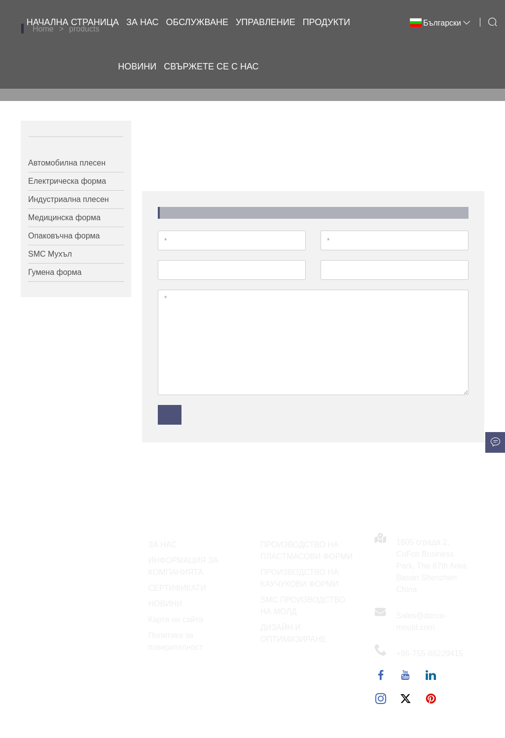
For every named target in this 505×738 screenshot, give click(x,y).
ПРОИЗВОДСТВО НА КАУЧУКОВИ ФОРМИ (299, 578)
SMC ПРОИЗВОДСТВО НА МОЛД (302, 606)
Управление (265, 22)
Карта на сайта (175, 619)
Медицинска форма (64, 217)
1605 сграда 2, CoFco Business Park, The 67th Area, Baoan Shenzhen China (433, 566)
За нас (142, 22)
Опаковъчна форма (64, 236)
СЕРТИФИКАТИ (177, 588)
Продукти (326, 22)
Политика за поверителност (175, 641)
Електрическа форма (67, 181)
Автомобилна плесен (67, 163)
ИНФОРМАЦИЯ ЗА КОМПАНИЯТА (183, 566)
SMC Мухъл (50, 254)
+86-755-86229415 (430, 653)
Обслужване (197, 22)
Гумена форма (54, 272)
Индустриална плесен (68, 199)
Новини (137, 66)
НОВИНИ (165, 604)
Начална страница (73, 22)
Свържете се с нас (211, 66)
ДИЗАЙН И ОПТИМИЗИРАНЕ (293, 633)
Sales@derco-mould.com (422, 621)
